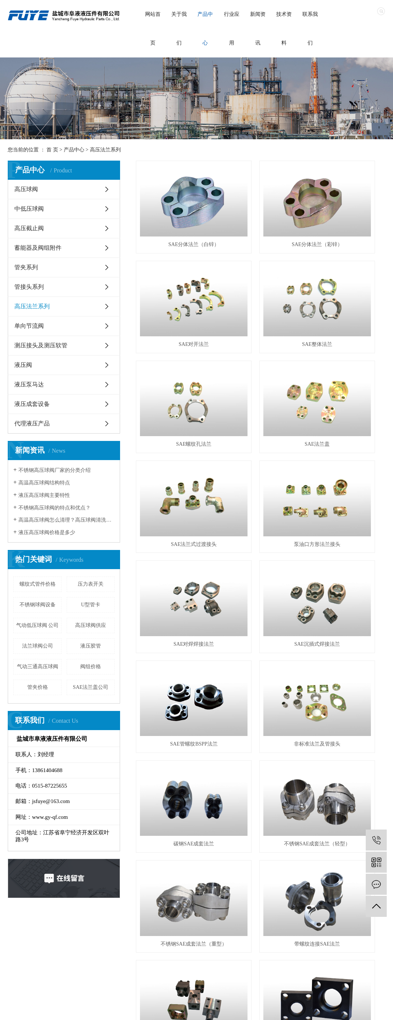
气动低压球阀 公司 (37, 625)
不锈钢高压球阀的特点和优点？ (54, 508)
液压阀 (23, 365)
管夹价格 (37, 687)
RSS (326, 1009)
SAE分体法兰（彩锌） (260, 219)
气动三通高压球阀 (37, 666)
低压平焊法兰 (174, 742)
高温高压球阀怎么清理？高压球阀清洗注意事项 (66, 520)
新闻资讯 (258, 28)
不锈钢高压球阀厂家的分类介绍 (54, 470)
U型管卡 (90, 604)
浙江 (244, 1009)
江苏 (197, 1009)
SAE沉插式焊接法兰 (175, 443)
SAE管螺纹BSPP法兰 (260, 443)
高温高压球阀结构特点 (44, 483)
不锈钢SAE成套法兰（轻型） (260, 518)
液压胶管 (90, 646)
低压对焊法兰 (346, 667)
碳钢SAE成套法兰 (175, 518)
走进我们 (60, 933)
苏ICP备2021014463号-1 (136, 1009)
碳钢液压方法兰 (346, 593)
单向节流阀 (29, 326)
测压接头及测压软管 (40, 345)
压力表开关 (90, 584)
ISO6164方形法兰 (260, 593)
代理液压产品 (32, 423)
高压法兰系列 (105, 150)
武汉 (209, 1009)
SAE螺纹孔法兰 (260, 294)
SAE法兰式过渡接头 (175, 369)
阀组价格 (90, 666)
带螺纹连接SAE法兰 (175, 593)
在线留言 (200, 933)
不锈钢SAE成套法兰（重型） (346, 518)
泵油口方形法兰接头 (260, 369)
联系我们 (310, 28)
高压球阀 (26, 189)
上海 (221, 1009)
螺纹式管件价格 (38, 584)
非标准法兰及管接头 (346, 443)
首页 (25, 933)
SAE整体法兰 (175, 294)
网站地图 (308, 1009)
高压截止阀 (29, 228)
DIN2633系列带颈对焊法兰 (260, 667)
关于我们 (179, 28)
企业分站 (284, 1009)
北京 (232, 1009)
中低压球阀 (29, 209)
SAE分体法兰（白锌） (175, 219)
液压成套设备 (32, 404)
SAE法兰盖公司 (90, 687)
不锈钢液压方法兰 (175, 667)
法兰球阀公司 (37, 646)
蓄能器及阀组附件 (38, 248)
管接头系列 (29, 287)
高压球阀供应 (90, 625)
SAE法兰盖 (345, 294)
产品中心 (205, 28)
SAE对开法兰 (346, 219)
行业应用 (231, 28)
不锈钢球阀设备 (38, 604)
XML (341, 1009)
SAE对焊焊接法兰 (346, 369)
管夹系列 (26, 267)
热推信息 (260, 1009)
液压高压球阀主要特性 (44, 495)
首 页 (52, 150)
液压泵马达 (29, 384)
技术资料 (284, 28)
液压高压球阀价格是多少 (46, 532)
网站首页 (153, 28)
